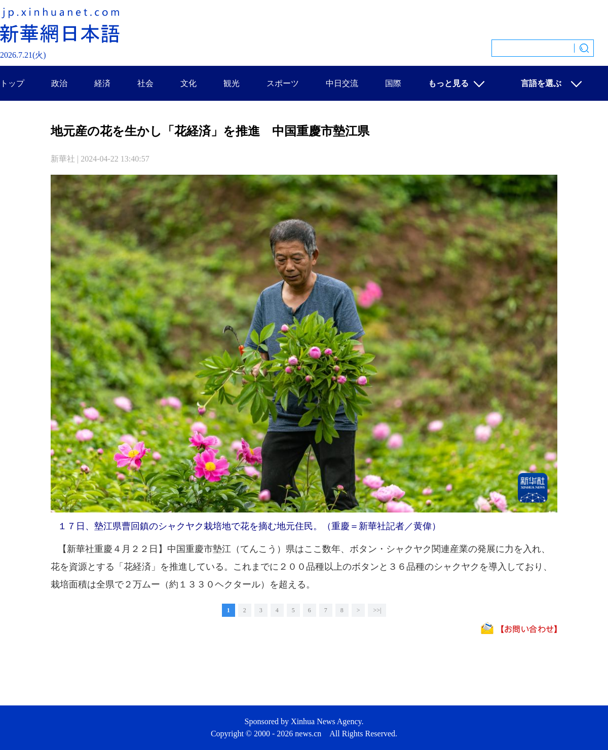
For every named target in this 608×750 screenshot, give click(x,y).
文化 (188, 83)
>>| (377, 610)
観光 (231, 83)
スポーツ (283, 83)
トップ (12, 83)
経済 (102, 83)
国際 (393, 83)
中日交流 (342, 83)
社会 (145, 83)
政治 (59, 83)
